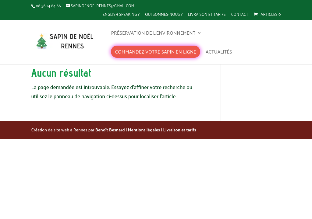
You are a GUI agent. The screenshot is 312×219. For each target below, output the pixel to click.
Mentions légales (144, 130)
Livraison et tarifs (207, 15)
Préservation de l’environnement (153, 34)
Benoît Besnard (110, 130)
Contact (239, 15)
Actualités (219, 53)
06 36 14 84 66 (48, 5)
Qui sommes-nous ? (164, 15)
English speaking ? (121, 15)
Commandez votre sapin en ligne (155, 51)
